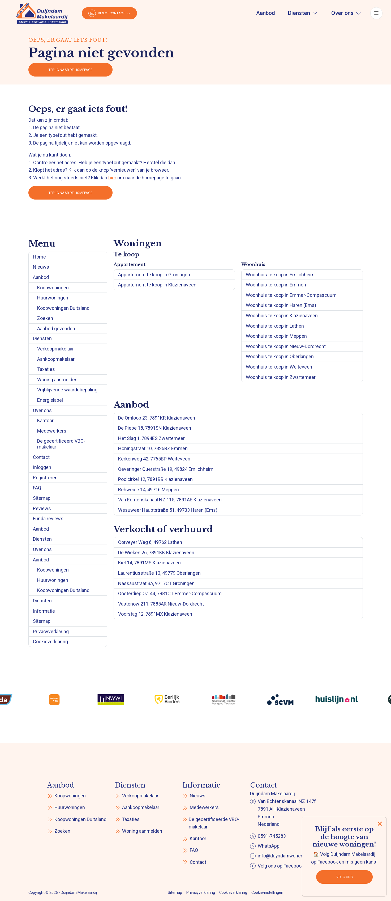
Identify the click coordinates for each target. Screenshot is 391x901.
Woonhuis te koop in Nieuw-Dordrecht (286, 346)
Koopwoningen (53, 287)
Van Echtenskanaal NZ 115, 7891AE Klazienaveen (170, 499)
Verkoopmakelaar (55, 349)
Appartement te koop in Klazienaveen (157, 284)
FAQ (37, 487)
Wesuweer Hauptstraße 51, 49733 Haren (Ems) (167, 510)
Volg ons (344, 877)
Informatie (44, 611)
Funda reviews (48, 518)
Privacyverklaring (51, 631)
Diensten (42, 338)
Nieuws (41, 267)
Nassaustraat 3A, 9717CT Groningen (156, 583)
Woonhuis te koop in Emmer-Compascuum (291, 295)
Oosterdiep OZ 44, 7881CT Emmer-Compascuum (170, 593)
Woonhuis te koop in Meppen (276, 336)
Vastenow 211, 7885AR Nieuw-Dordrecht (161, 604)
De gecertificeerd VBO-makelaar (61, 444)
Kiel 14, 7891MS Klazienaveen (149, 562)
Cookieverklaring (50, 641)
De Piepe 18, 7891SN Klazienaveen (154, 428)
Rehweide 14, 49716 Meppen (148, 489)
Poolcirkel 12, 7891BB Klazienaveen (155, 479)
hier (112, 177)
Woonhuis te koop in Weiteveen (279, 367)
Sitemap (41, 498)
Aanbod (41, 277)
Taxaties (46, 369)
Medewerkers (51, 431)
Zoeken (45, 318)
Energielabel (50, 400)
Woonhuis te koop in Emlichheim (280, 274)
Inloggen (42, 467)
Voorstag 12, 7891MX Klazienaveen (155, 614)
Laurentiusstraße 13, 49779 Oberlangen (159, 573)
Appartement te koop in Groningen (154, 274)
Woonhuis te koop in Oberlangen (280, 356)
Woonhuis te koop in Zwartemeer (281, 377)
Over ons (42, 410)
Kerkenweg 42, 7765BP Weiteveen (154, 459)
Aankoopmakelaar (56, 359)
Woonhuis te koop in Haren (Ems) (281, 305)
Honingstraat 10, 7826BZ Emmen (153, 448)
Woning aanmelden (57, 379)
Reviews (42, 508)
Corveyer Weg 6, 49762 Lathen (150, 542)
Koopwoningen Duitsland (63, 308)
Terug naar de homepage (70, 70)
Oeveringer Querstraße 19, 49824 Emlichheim (165, 469)
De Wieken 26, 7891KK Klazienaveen (156, 552)
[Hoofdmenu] (376, 13)
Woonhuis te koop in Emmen (276, 284)
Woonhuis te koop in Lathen (275, 326)
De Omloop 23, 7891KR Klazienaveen (156, 418)
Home (39, 257)
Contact (41, 457)
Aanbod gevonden (56, 328)
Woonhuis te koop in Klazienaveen (282, 315)
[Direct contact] (109, 13)
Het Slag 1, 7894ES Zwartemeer (151, 438)
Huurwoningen (52, 298)
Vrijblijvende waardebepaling (67, 389)
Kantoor (45, 420)
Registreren (45, 477)
